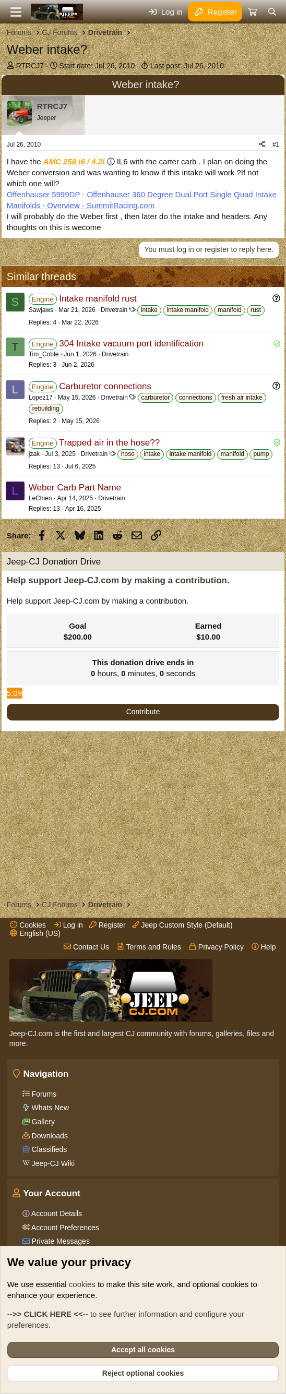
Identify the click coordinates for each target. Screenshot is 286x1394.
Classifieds (48, 1149)
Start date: (97, 66)
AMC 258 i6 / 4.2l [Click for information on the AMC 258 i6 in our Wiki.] (74, 161)
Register (107, 925)
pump (261, 454)
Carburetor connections (105, 386)
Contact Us (86, 947)
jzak (34, 454)
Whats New (49, 1107)
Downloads (49, 1136)
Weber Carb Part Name (75, 487)
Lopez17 (41, 397)
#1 (275, 144)
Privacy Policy (216, 947)
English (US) (35, 933)
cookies (82, 1284)
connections (195, 397)
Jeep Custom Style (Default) (182, 925)
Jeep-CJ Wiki (52, 1163)
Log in (68, 925)
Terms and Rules (149, 947)
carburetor (155, 397)
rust (256, 310)
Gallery (42, 1121)
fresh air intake (242, 397)
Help (264, 947)
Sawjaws (41, 310)
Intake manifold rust (97, 299)
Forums (43, 1094)
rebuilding (45, 408)
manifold (229, 310)
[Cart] (252, 11)
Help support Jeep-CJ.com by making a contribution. (118, 580)
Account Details (56, 1213)
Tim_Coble (44, 354)
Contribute (143, 711)
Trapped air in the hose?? (109, 443)
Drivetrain (114, 310)
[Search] (272, 11)
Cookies (27, 925)
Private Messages (60, 1241)
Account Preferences (64, 1227)
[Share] (262, 145)
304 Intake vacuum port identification (131, 343)
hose (128, 454)
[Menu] (16, 12)
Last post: (187, 66)
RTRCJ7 (30, 66)
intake (149, 310)
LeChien (40, 498)
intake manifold (187, 310)
